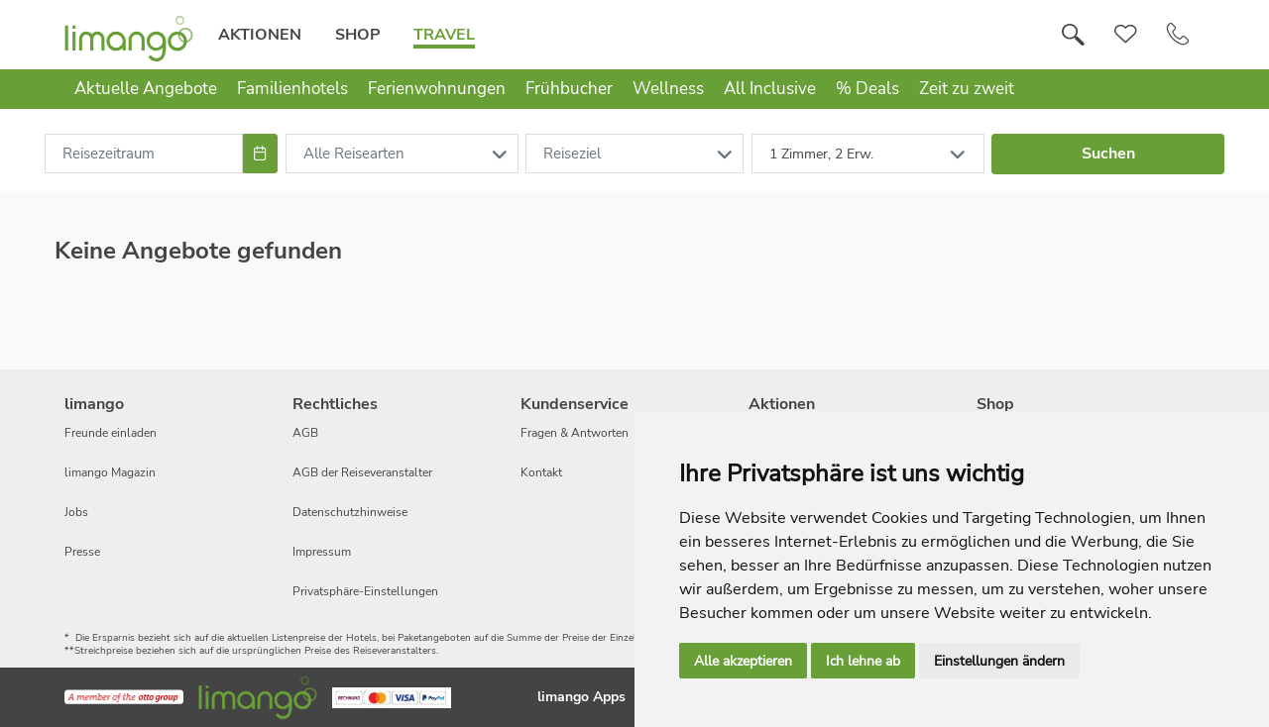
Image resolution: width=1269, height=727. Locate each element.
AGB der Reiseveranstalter (362, 472)
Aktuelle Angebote (145, 88)
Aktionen (259, 35)
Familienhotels (292, 88)
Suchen (1108, 153)
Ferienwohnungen (437, 88)
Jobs (76, 512)
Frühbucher (569, 88)
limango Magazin (110, 472)
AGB (305, 433)
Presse (82, 552)
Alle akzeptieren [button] (743, 661)
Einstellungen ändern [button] (999, 661)
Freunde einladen (110, 433)
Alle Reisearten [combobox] (353, 153)
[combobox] (144, 153)
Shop (357, 35)
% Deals (867, 88)
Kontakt (541, 472)
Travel (444, 35)
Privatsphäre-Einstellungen (365, 591)
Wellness (668, 88)
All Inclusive (770, 88)
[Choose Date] (260, 153)
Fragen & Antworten (574, 433)
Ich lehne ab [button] (863, 661)
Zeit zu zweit (966, 88)
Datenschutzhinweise (349, 512)
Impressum (321, 552)
